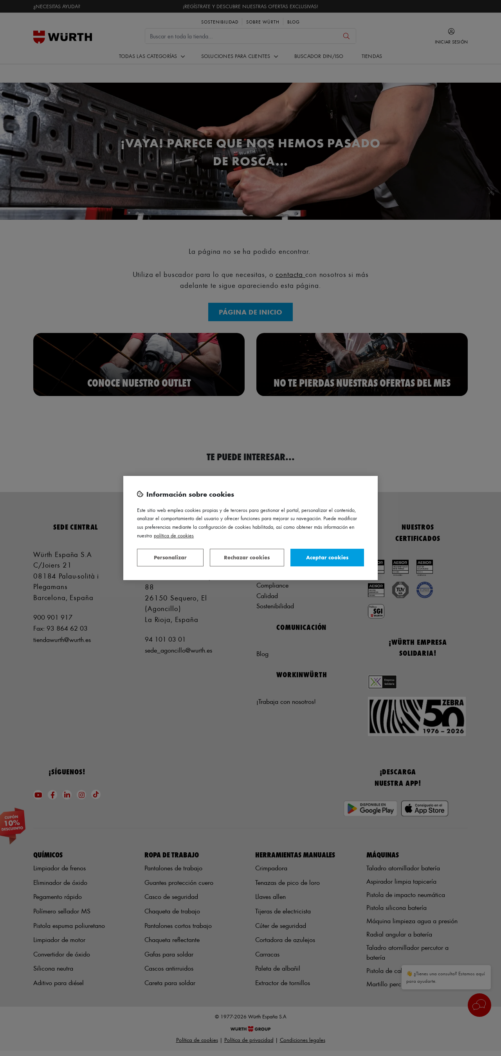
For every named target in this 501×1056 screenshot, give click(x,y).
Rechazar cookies (247, 557)
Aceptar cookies (327, 557)
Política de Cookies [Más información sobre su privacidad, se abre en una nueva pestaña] (174, 535)
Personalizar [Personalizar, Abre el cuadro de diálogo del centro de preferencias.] (170, 557)
